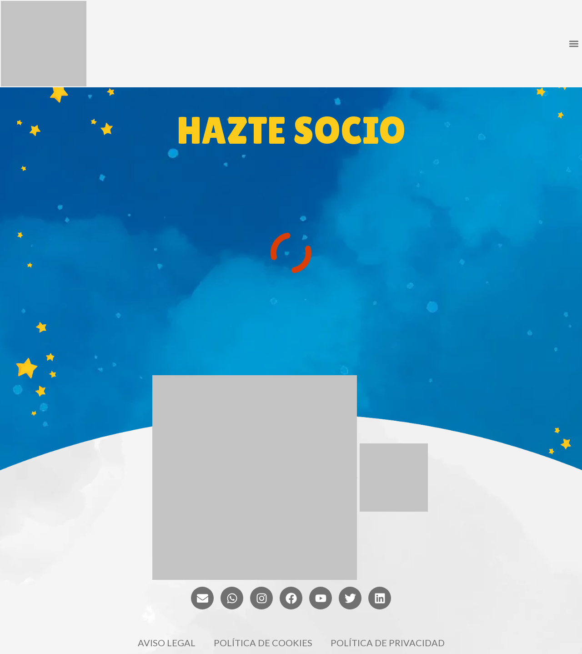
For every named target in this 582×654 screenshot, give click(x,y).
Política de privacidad (388, 642)
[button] (573, 43)
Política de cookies (263, 642)
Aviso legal (167, 642)
